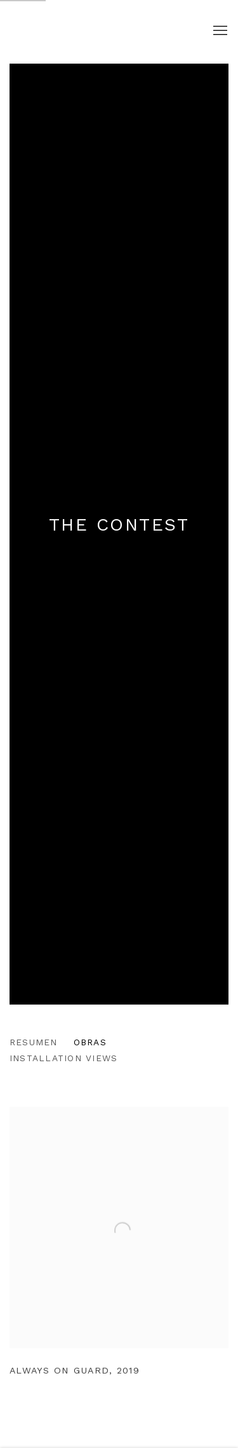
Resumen (34, 1042)
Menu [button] (218, 31)
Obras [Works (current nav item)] (90, 1042)
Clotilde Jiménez (100, 31)
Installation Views (63, 1058)
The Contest (119, 524)
